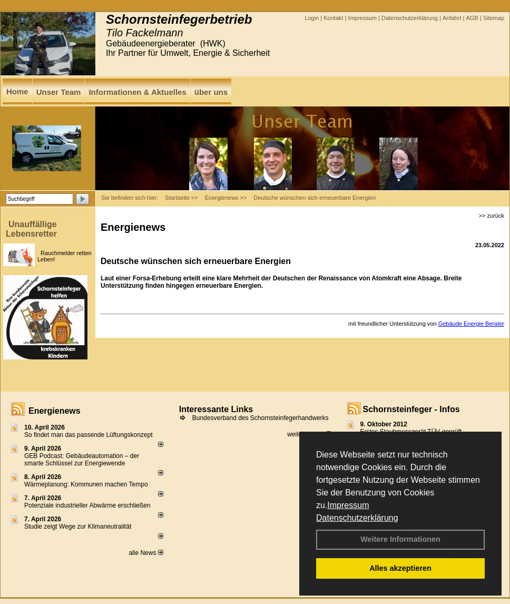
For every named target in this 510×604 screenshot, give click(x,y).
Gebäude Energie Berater (471, 323)
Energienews (54, 410)
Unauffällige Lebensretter (31, 229)
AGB (472, 18)
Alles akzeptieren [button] (400, 568)
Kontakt (333, 18)
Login (312, 18)
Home (17, 91)
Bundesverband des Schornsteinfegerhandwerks (260, 418)
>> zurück (491, 215)
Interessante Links (216, 409)
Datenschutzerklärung (357, 517)
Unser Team (58, 91)
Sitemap (493, 18)
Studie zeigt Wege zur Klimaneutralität (77, 526)
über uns (211, 91)
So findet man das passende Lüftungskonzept (88, 435)
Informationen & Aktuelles (137, 91)
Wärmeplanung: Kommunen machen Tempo (86, 484)
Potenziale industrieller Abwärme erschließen (87, 505)
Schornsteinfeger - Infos (411, 409)
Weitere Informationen (400, 539)
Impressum (348, 505)
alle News (146, 553)
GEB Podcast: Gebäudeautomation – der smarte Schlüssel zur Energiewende (81, 459)
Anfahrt (452, 18)
